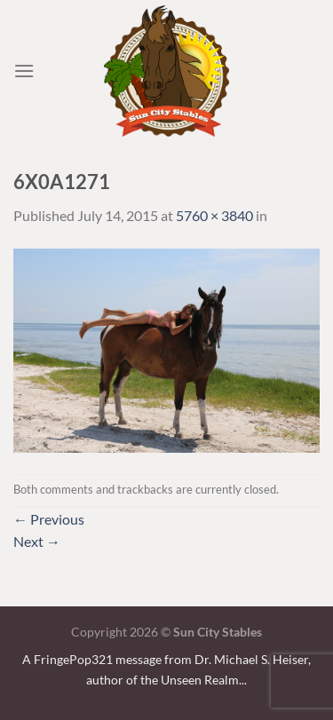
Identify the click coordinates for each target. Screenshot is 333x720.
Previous (48, 518)
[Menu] (24, 70)
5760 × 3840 (214, 215)
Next (36, 541)
